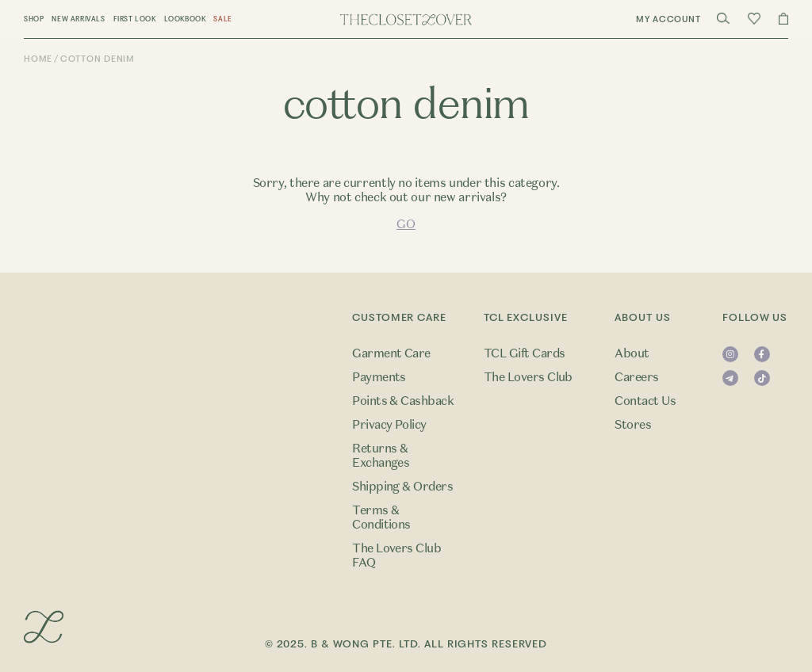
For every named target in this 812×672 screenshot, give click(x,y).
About (632, 353)
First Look (134, 19)
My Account (668, 19)
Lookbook (185, 19)
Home (38, 59)
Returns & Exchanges (380, 455)
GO (405, 224)
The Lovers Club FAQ (396, 555)
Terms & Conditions (381, 517)
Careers (636, 377)
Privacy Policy (389, 425)
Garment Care (391, 353)
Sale (222, 19)
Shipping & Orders (402, 486)
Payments (379, 377)
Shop (34, 19)
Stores (633, 425)
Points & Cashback (403, 401)
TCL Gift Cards (524, 353)
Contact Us (645, 401)
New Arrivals (78, 19)
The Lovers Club (528, 377)
